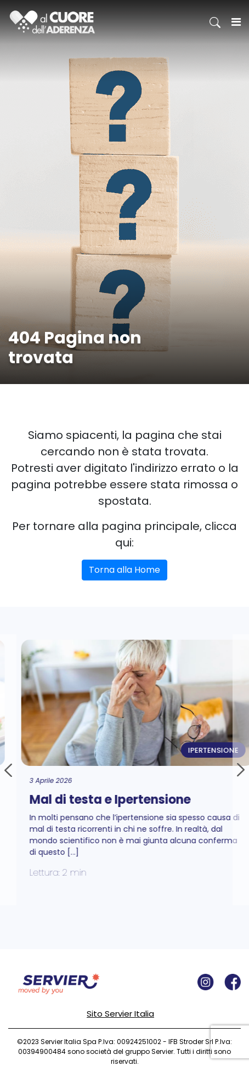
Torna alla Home (124, 569)
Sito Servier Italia (120, 1013)
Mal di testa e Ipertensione (113, 799)
